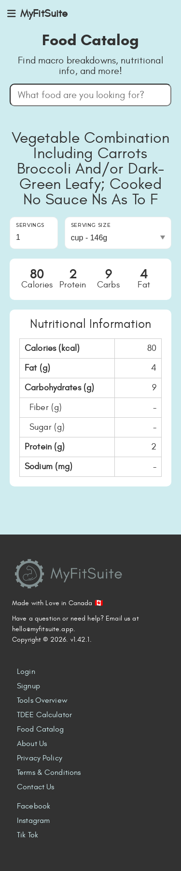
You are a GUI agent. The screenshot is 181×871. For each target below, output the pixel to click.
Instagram (33, 820)
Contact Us (35, 787)
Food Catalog (40, 729)
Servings (30, 225)
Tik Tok (27, 835)
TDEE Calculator (44, 714)
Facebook (33, 806)
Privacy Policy (39, 758)
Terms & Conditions (49, 772)
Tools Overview (42, 700)
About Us (32, 743)
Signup (28, 686)
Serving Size (91, 225)
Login (26, 671)
